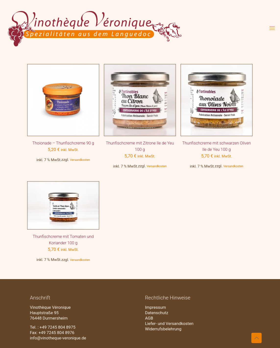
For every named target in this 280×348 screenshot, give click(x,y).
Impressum (155, 307)
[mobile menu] (272, 28)
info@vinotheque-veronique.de (58, 337)
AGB (149, 318)
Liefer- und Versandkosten (169, 323)
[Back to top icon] (256, 338)
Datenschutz (156, 312)
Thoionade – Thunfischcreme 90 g (63, 143)
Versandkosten (80, 160)
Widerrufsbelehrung (163, 328)
